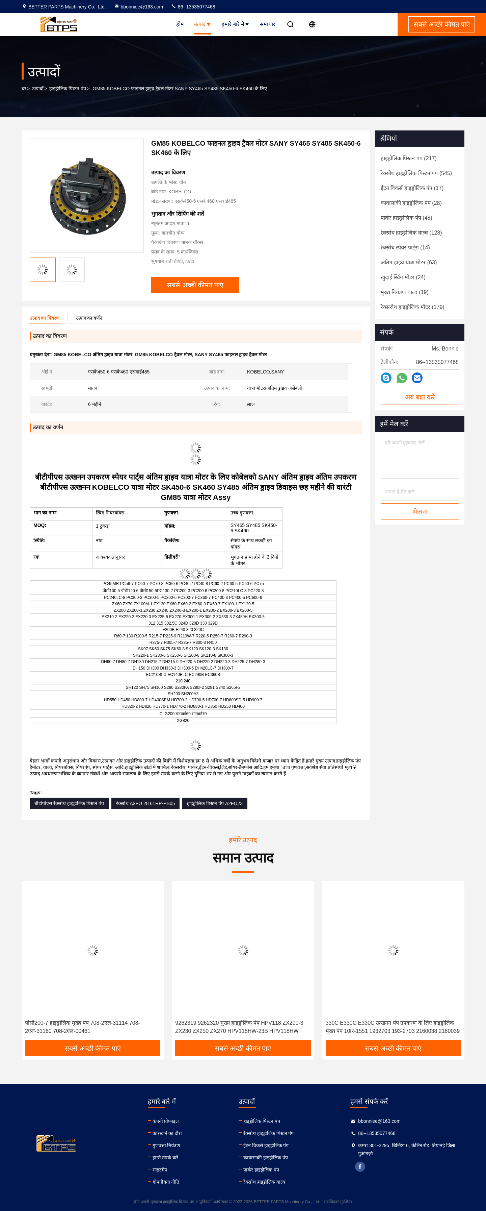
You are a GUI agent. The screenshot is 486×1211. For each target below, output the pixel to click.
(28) (411, 203)
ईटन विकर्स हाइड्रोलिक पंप (266, 1145)
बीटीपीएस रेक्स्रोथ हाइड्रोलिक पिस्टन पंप (69, 803)
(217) (409, 158)
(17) (412, 188)
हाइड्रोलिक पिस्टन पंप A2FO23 (215, 803)
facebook (360, 1167)
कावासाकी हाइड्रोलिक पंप (265, 1157)
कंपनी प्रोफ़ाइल (166, 1121)
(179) (412, 307)
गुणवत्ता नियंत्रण (166, 1145)
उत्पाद (202, 24)
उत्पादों (38, 88)
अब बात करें (419, 397)
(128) (411, 233)
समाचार (267, 24)
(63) (409, 262)
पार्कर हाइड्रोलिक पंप (261, 1169)
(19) (405, 292)
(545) (416, 173)
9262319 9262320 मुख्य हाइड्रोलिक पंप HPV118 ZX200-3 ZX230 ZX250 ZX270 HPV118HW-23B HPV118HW (239, 1027)
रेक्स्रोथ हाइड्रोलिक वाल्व (264, 1182)
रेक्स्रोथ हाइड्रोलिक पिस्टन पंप (268, 1133)
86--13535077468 (193, 6)
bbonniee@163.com (138, 6)
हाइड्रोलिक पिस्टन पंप (67, 88)
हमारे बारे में (235, 24)
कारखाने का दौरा (167, 1133)
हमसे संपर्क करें (166, 1157)
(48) (406, 218)
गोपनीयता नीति (166, 1182)
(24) (403, 277)
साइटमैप (160, 1169)
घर (24, 88)
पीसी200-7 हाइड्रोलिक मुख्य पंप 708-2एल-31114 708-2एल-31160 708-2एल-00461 (82, 1027)
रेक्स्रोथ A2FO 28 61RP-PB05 (145, 803)
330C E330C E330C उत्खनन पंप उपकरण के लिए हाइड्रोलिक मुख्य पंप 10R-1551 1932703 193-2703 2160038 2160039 (393, 1027)
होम (180, 24)
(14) (405, 247)
